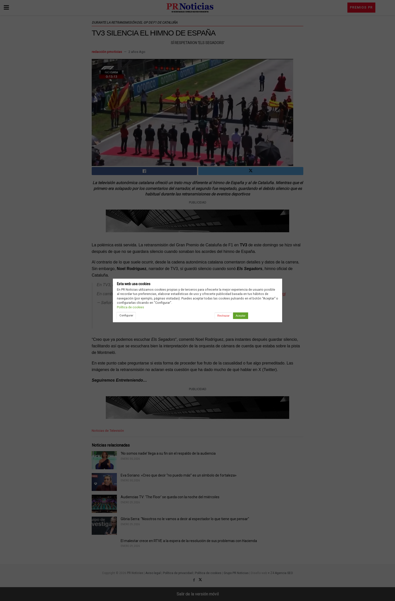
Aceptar (240, 315)
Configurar (126, 315)
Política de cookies (130, 307)
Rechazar (223, 315)
